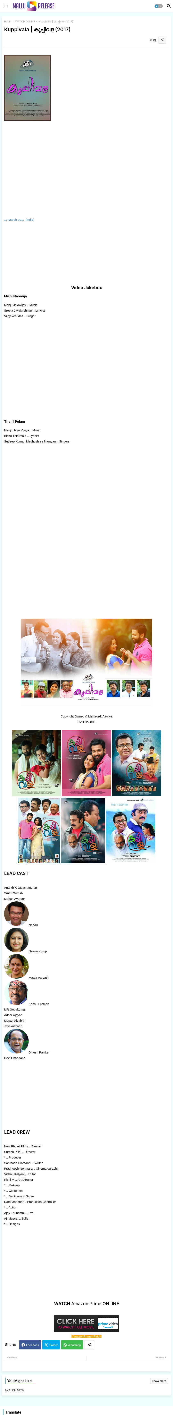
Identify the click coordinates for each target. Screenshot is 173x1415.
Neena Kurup (38, 951)
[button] (159, 6)
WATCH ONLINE (25, 21)
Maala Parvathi (39, 977)
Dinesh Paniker (39, 1052)
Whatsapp (74, 1345)
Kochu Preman (39, 1004)
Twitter (53, 1345)
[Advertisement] (36, 253)
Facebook (32, 1345)
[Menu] (5, 6)
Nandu (33, 925)
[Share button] (89, 1344)
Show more (159, 1381)
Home (7, 21)
